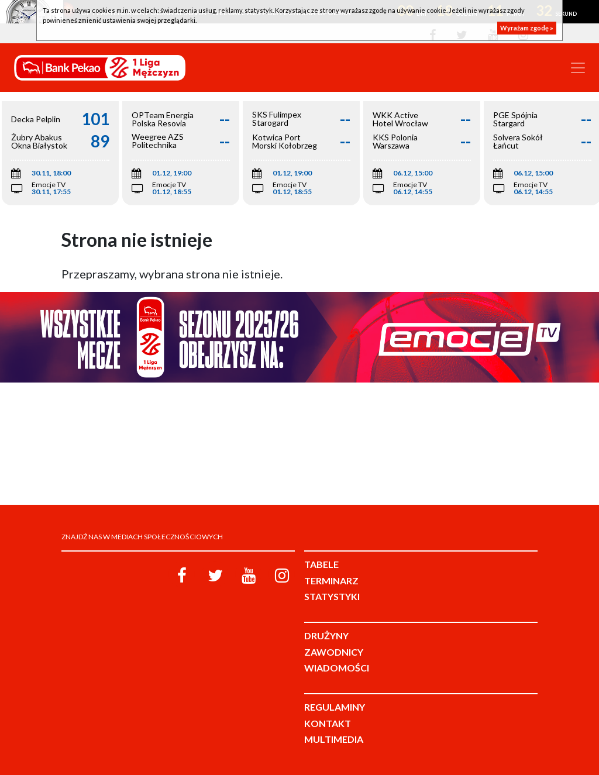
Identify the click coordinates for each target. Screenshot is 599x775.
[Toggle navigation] (578, 68)
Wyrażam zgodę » (526, 28)
